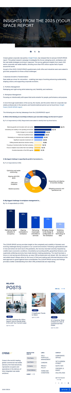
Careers (44, 363)
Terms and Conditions (45, 372)
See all (57, 288)
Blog (9, 316)
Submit (29, 374)
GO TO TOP (64, 389)
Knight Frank (32, 58)
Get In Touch (60, 378)
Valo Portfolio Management (45, 357)
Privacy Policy (44, 367)
